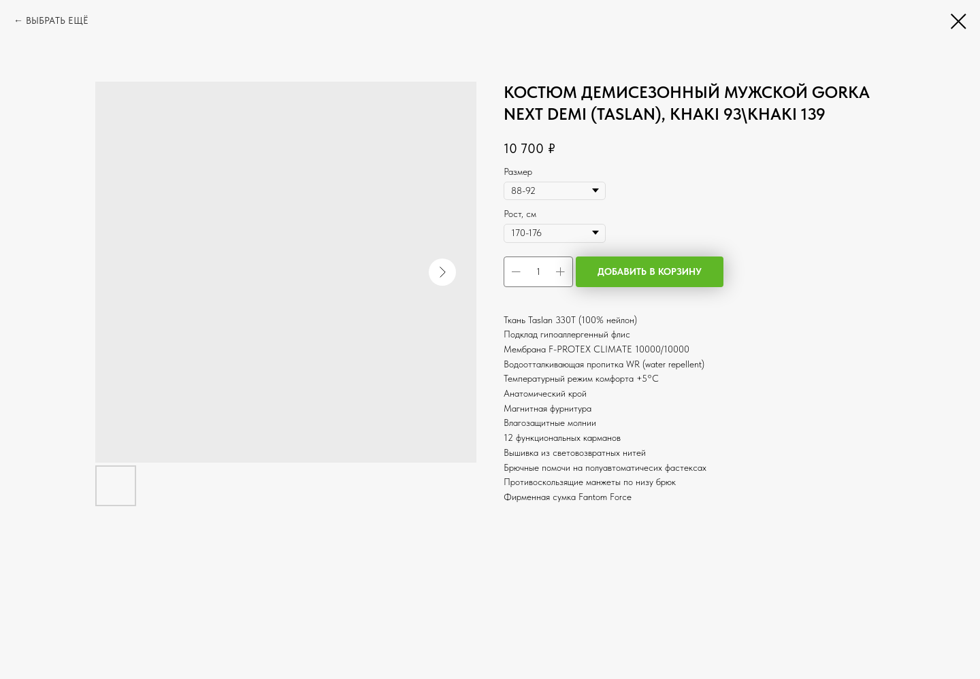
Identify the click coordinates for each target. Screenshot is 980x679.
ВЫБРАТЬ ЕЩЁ (57, 20)
